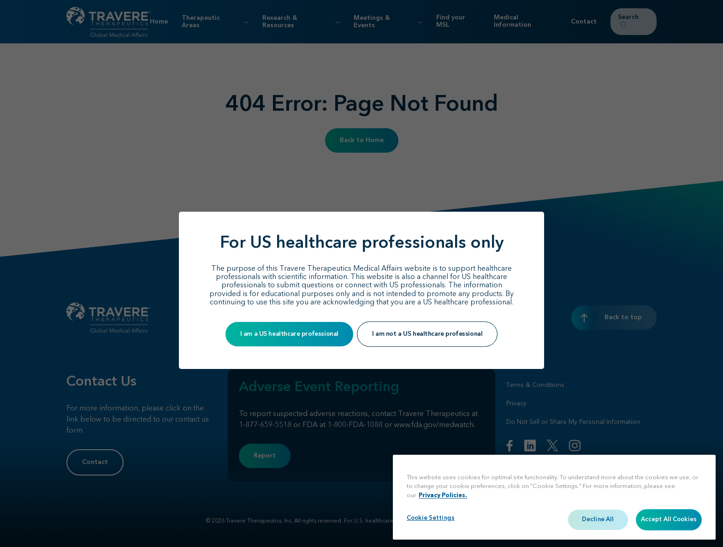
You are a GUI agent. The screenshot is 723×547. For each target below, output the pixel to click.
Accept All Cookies (669, 520)
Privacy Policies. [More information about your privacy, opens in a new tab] (443, 496)
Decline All (598, 520)
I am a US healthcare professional (289, 334)
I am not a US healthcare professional (427, 334)
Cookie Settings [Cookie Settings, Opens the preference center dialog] (431, 518)
